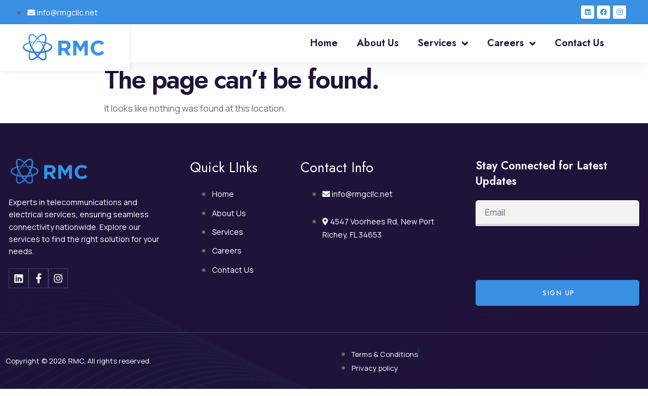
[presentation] (559, 253)
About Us (378, 43)
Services (443, 43)
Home (324, 43)
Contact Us (579, 43)
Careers (511, 43)
